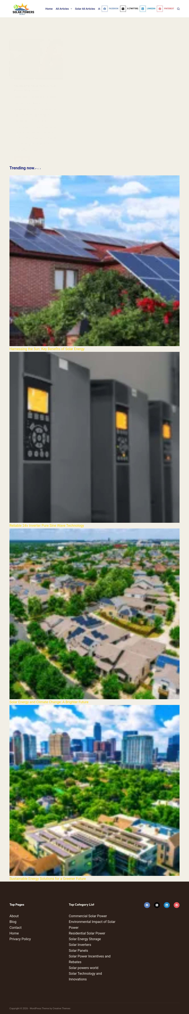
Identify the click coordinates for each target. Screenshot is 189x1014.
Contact (15, 928)
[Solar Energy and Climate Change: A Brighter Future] (94, 613)
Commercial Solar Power (88, 916)
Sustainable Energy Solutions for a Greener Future (47, 879)
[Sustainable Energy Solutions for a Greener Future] (94, 790)
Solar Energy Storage (85, 939)
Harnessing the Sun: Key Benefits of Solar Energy (47, 349)
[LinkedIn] (147, 9)
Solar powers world (83, 968)
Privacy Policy (20, 939)
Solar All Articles (85, 8)
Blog (12, 922)
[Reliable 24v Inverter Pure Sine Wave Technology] (94, 437)
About (14, 916)
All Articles (64, 9)
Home (49, 8)
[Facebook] (110, 9)
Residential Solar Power (87, 933)
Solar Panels (78, 951)
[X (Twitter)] (129, 9)
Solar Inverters (80, 945)
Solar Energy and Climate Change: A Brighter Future (48, 702)
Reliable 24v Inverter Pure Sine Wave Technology (46, 526)
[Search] (178, 9)
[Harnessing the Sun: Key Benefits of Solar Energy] (94, 260)
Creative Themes (61, 1008)
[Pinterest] (165, 9)
